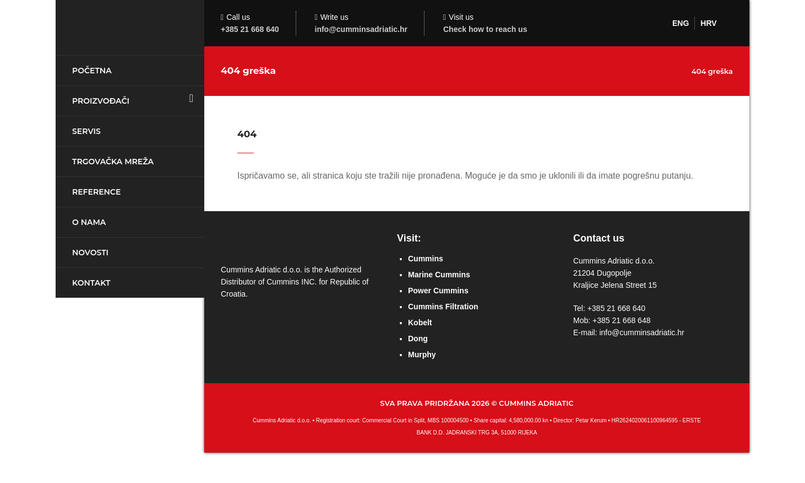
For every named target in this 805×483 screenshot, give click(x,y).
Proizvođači (100, 101)
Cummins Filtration (443, 306)
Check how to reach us (485, 29)
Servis (86, 131)
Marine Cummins (439, 274)
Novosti (90, 252)
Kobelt (420, 322)
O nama (89, 222)
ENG (680, 23)
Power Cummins (438, 290)
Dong (418, 338)
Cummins (425, 258)
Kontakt (91, 283)
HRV (708, 23)
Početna (92, 71)
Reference (96, 192)
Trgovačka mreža (113, 162)
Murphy (422, 354)
